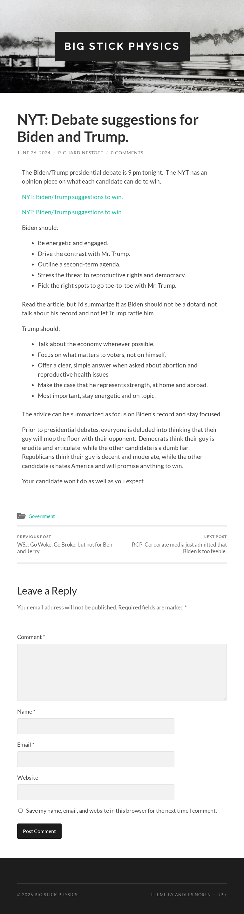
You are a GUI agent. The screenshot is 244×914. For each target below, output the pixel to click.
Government (42, 516)
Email (25, 744)
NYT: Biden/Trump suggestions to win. (72, 196)
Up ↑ (222, 894)
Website (27, 777)
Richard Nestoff (80, 152)
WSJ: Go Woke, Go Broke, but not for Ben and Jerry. (68, 544)
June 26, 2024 (34, 152)
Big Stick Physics (122, 46)
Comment (31, 636)
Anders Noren (193, 894)
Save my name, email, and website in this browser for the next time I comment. (121, 810)
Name (26, 711)
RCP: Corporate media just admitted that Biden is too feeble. (175, 544)
